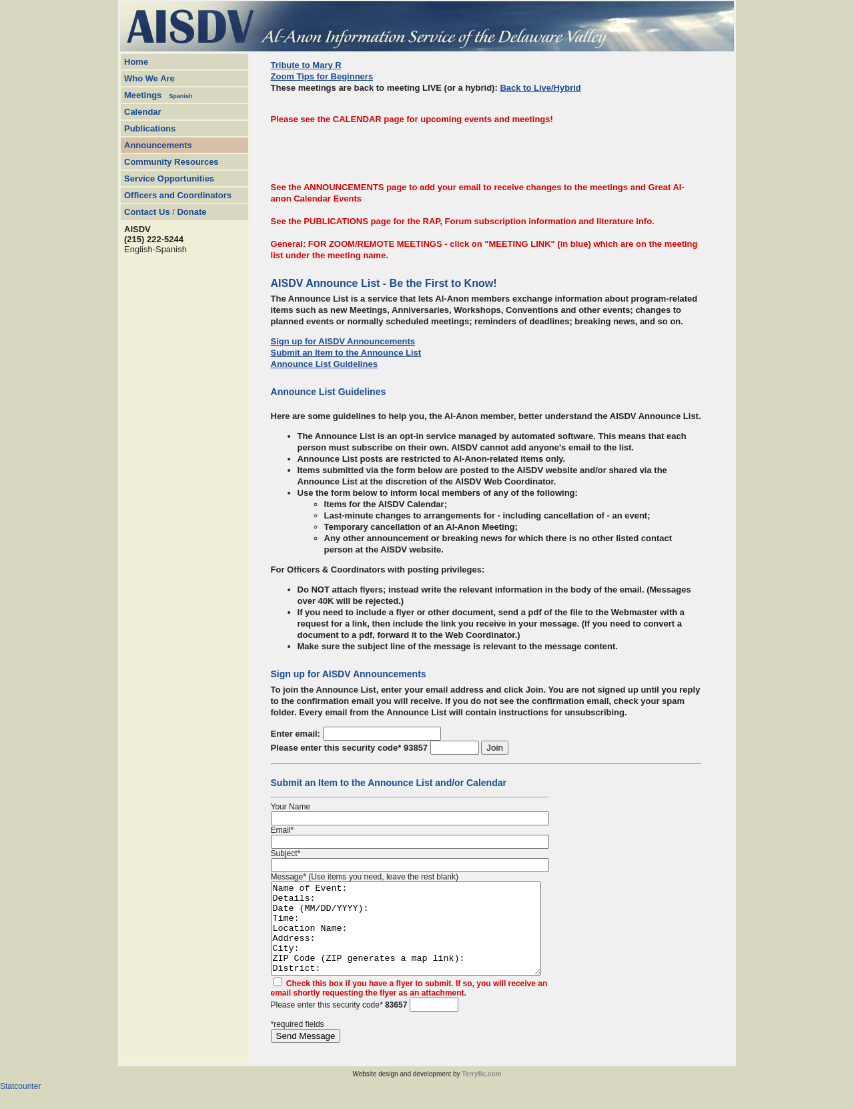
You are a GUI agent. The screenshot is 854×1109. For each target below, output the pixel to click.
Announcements (158, 145)
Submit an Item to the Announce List (346, 353)
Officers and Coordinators (178, 195)
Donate (191, 212)
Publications (149, 128)
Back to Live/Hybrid (540, 88)
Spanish (180, 96)
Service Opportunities (169, 178)
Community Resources (171, 162)
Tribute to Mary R (306, 65)
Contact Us (147, 212)
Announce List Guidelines (324, 364)
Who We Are (149, 78)
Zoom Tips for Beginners (322, 76)
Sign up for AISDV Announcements (343, 341)
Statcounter (20, 1104)
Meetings (142, 95)
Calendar (142, 112)
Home (136, 62)
